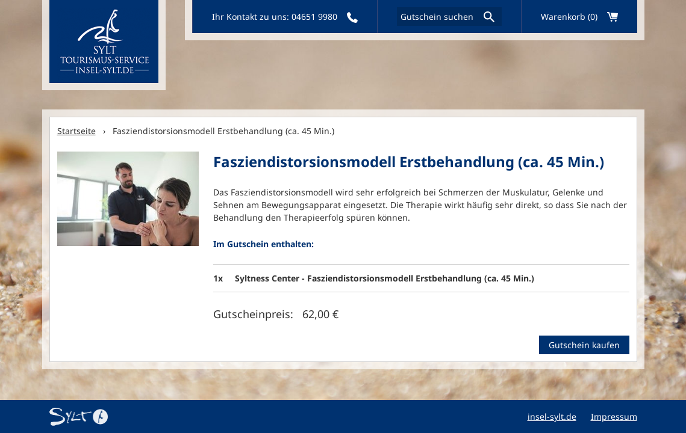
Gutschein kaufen (584, 345)
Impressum (614, 416)
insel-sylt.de (552, 416)
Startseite (76, 131)
